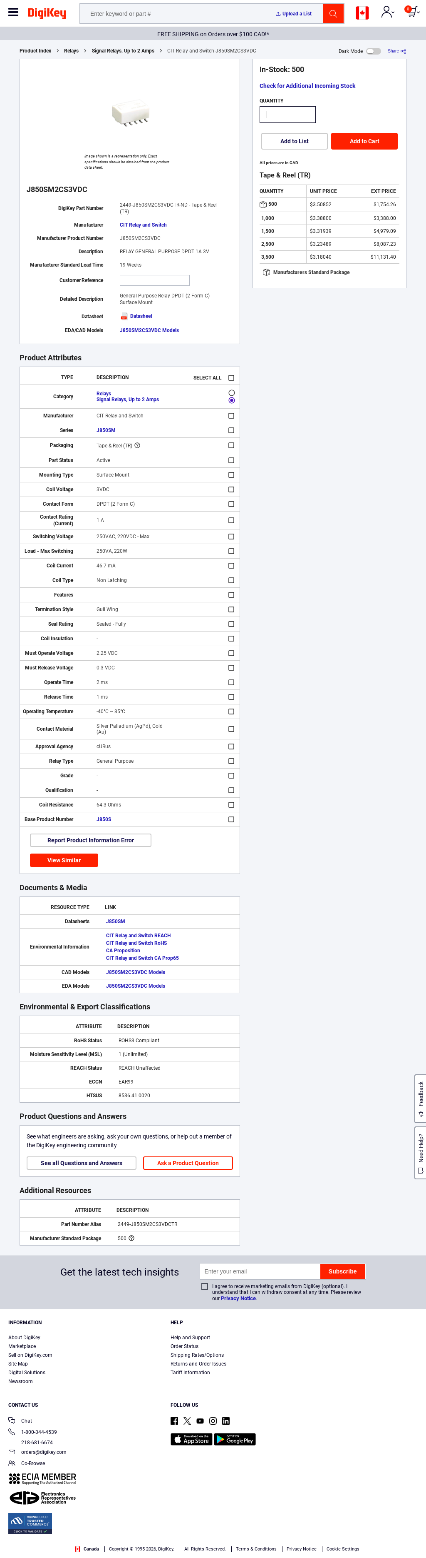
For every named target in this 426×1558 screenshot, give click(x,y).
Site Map (18, 1364)
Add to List (294, 141)
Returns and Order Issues (198, 1364)
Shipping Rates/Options (197, 1355)
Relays (71, 51)
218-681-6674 (30, 1443)
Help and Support (190, 1338)
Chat (20, 1422)
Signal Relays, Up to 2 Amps (123, 51)
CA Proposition (123, 951)
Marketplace (22, 1346)
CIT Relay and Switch (143, 225)
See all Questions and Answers (81, 1163)
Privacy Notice (238, 1298)
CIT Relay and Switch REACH (138, 936)
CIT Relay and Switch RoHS (136, 943)
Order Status (184, 1346)
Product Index (35, 51)
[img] (47, 15)
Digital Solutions (26, 1373)
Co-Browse (26, 1464)
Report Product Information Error (90, 840)
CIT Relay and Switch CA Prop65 (142, 958)
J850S (104, 819)
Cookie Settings (343, 1549)
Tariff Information (190, 1373)
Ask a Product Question (188, 1163)
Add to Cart (364, 141)
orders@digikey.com (37, 1453)
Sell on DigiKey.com (30, 1355)
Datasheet (136, 316)
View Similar (64, 860)
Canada (87, 1549)
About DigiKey (24, 1338)
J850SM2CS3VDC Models (149, 330)
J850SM (106, 430)
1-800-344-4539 (32, 1433)
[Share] (397, 51)
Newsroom (20, 1381)
